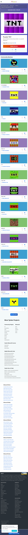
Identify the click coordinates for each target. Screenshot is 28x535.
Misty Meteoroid (5, 198)
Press (2, 488)
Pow (2, 116)
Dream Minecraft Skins (8, 395)
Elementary (17, 503)
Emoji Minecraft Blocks (8, 429)
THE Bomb (3, 69)
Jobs (1, 489)
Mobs (16, 332)
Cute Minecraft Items (7, 469)
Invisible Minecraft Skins (8, 386)
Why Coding (17, 489)
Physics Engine (6, 331)
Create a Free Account (14, 533)
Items (16, 331)
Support (2, 486)
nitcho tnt (3, 244)
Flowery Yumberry (6, 134)
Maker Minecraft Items (8, 458)
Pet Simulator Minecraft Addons (9, 447)
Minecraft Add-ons (4, 507)
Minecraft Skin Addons (8, 444)
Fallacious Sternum (6, 230)
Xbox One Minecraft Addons (9, 448)
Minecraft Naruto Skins (8, 394)
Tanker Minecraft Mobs (8, 414)
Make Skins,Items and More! (9, 353)
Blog (2, 484)
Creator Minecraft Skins (8, 392)
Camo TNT (3, 180)
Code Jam (2, 511)
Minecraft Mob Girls (7, 410)
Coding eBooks (4, 493)
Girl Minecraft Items (7, 467)
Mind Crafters (6, 348)
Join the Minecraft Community (9, 356)
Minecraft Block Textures (8, 426)
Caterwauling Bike (5, 293)
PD (15, 513)
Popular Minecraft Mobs (8, 408)
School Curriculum (18, 501)
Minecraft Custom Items (8, 457)
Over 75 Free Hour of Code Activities (10, 376)
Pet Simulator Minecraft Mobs (9, 413)
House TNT (3, 132)
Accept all (14, 530)
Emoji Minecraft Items (8, 461)
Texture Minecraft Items (8, 464)
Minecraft (12, 5)
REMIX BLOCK (14, 46)
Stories (5, 336)
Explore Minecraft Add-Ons (8, 357)
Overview (17, 484)
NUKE (2, 276)
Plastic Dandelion (5, 150)
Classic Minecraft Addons (8, 451)
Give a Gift (17, 486)
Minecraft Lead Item (7, 455)
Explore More (14, 314)
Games (5, 335)
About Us (2, 485)
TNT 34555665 (4, 85)
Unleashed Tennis (5, 86)
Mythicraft (6, 346)
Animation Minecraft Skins (8, 397)
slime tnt (3, 148)
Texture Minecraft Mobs (8, 406)
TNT (15, 42)
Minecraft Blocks (4, 506)
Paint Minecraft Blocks (8, 425)
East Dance (4, 214)
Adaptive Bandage (5, 70)
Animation (6, 333)
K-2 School (17, 509)
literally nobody (5, 309)
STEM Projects (17, 515)
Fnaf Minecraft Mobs (7, 407)
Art (4, 326)
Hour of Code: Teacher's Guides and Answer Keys (12, 377)
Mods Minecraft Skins (8, 388)
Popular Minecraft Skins (8, 391)
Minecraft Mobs (4, 505)
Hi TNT (2, 260)
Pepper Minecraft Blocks (8, 432)
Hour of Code (3, 513)
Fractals (5, 332)
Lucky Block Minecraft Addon (9, 441)
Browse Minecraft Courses (8, 354)
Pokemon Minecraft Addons (9, 450)
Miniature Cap (5, 182)
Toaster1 (4, 118)
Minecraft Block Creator (8, 422)
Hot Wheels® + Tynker (8, 374)
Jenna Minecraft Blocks (8, 435)
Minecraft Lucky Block (8, 428)
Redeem (16, 488)
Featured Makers (18, 490)
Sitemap (2, 492)
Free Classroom (18, 502)
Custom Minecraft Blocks (8, 423)
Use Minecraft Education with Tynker (10, 362)
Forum (2, 494)
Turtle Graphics (6, 339)
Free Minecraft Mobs (7, 416)
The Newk (3, 101)
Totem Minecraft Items (8, 463)
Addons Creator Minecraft (8, 439)
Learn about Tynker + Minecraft (14, 9)
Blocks (17, 5)
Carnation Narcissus (6, 166)
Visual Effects (6, 328)
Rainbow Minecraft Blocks (8, 430)
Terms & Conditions (4, 522)
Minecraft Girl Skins (7, 398)
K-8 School (17, 510)
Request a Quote (18, 517)
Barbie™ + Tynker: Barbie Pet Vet (9, 371)
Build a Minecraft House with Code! (10, 359)
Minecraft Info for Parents (8, 363)
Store (2, 496)
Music (5, 338)
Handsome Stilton (5, 277)
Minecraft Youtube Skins (8, 389)
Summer (16, 494)
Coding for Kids (5, 5)
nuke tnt (3, 212)
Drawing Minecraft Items (8, 466)
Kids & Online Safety (4, 524)
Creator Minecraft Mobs (8, 404)
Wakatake (4, 102)
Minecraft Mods (4, 510)
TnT (2, 164)
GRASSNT (3, 228)
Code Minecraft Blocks (8, 433)
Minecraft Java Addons (8, 445)
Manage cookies (5, 530)
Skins (16, 326)
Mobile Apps (3, 490)
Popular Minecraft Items (8, 460)
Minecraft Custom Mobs (8, 417)
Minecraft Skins (4, 502)
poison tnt (3, 292)
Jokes (5, 329)
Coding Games (3, 499)
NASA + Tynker (6, 373)
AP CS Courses (17, 507)
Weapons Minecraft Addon (8, 442)
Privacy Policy (4, 523)
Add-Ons (16, 329)
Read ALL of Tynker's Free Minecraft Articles (11, 365)
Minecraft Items (4, 509)
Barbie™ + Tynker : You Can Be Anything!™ (11, 370)
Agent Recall (6, 345)
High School (17, 506)
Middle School (17, 505)
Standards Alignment (19, 511)
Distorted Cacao (5, 246)
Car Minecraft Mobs (7, 411)
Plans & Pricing (18, 492)
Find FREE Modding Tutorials (9, 360)
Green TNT (3, 196)
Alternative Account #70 (7, 261)
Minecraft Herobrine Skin (8, 400)
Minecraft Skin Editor (5, 503)
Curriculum (17, 485)
